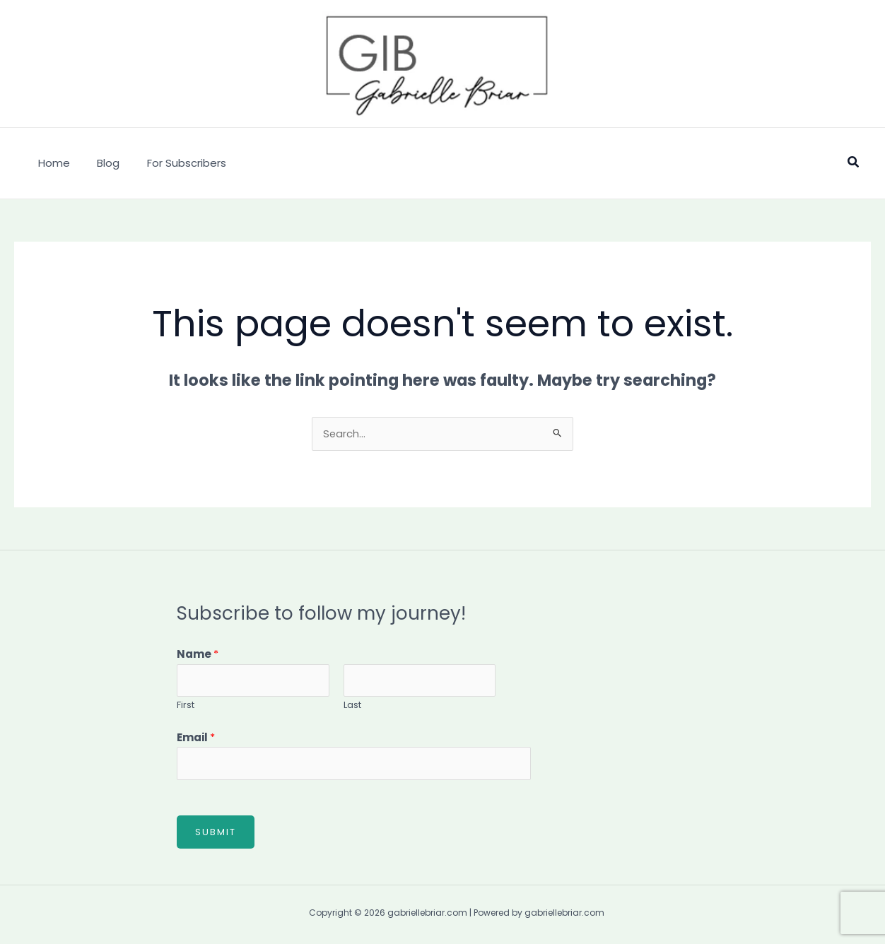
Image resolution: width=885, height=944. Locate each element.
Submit (215, 834)
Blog (99, 162)
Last (352, 706)
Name (197, 654)
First (185, 706)
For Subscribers (171, 162)
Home (51, 162)
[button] (854, 163)
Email (196, 738)
